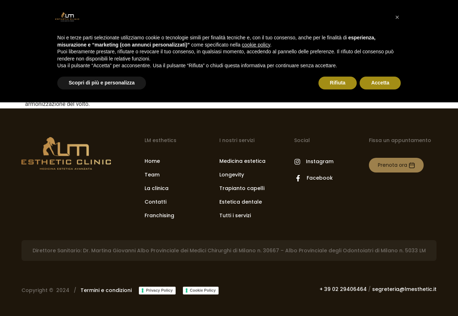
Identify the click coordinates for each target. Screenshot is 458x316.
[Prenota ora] (412, 165)
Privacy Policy (159, 290)
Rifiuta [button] (338, 83)
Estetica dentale (240, 201)
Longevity (231, 174)
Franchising (159, 215)
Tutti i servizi (235, 215)
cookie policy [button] (256, 45)
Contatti (155, 201)
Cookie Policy (203, 290)
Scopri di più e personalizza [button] (102, 83)
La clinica (157, 188)
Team (152, 174)
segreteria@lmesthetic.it (404, 289)
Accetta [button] (380, 83)
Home (152, 161)
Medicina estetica (242, 161)
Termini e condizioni (106, 290)
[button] (397, 17)
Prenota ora (392, 165)
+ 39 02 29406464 (343, 289)
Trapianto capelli (241, 188)
